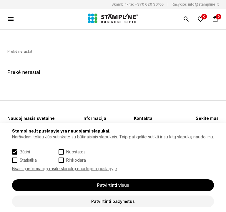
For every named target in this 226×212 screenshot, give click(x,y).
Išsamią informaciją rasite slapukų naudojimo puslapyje (64, 168)
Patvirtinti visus (113, 185)
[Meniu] (10, 19)
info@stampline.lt (203, 4)
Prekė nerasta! (19, 51)
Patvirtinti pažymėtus (113, 201)
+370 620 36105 (149, 4)
